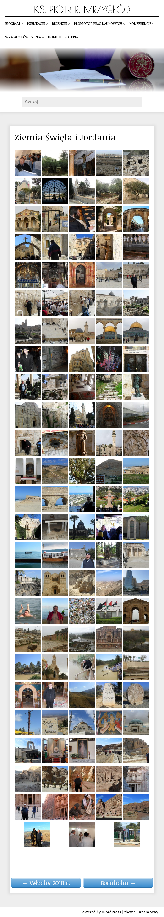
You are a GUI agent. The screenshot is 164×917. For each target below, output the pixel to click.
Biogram (12, 23)
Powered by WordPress (100, 912)
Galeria (71, 37)
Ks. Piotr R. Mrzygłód (82, 9)
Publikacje (36, 23)
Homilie (55, 37)
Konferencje (140, 23)
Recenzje (59, 23)
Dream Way (147, 912)
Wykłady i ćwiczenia (23, 37)
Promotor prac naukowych (98, 23)
